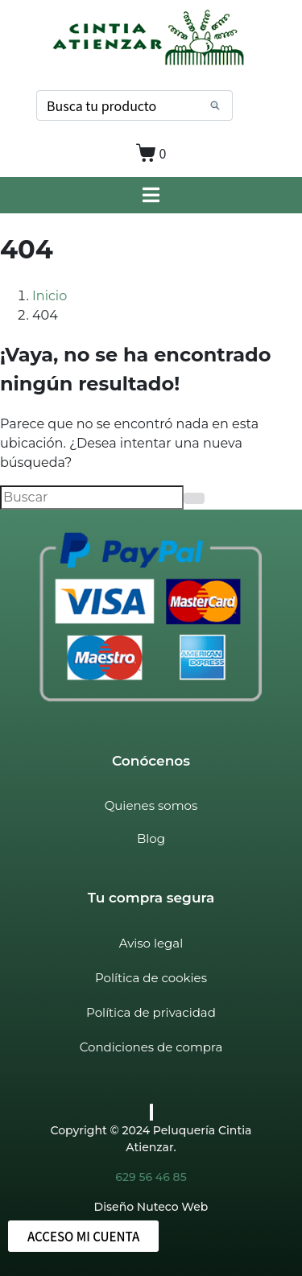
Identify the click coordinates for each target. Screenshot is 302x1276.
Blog (151, 838)
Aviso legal (151, 943)
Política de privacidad (151, 1012)
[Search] (215, 105)
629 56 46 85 (150, 1177)
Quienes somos (151, 805)
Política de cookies (151, 977)
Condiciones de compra (151, 1047)
